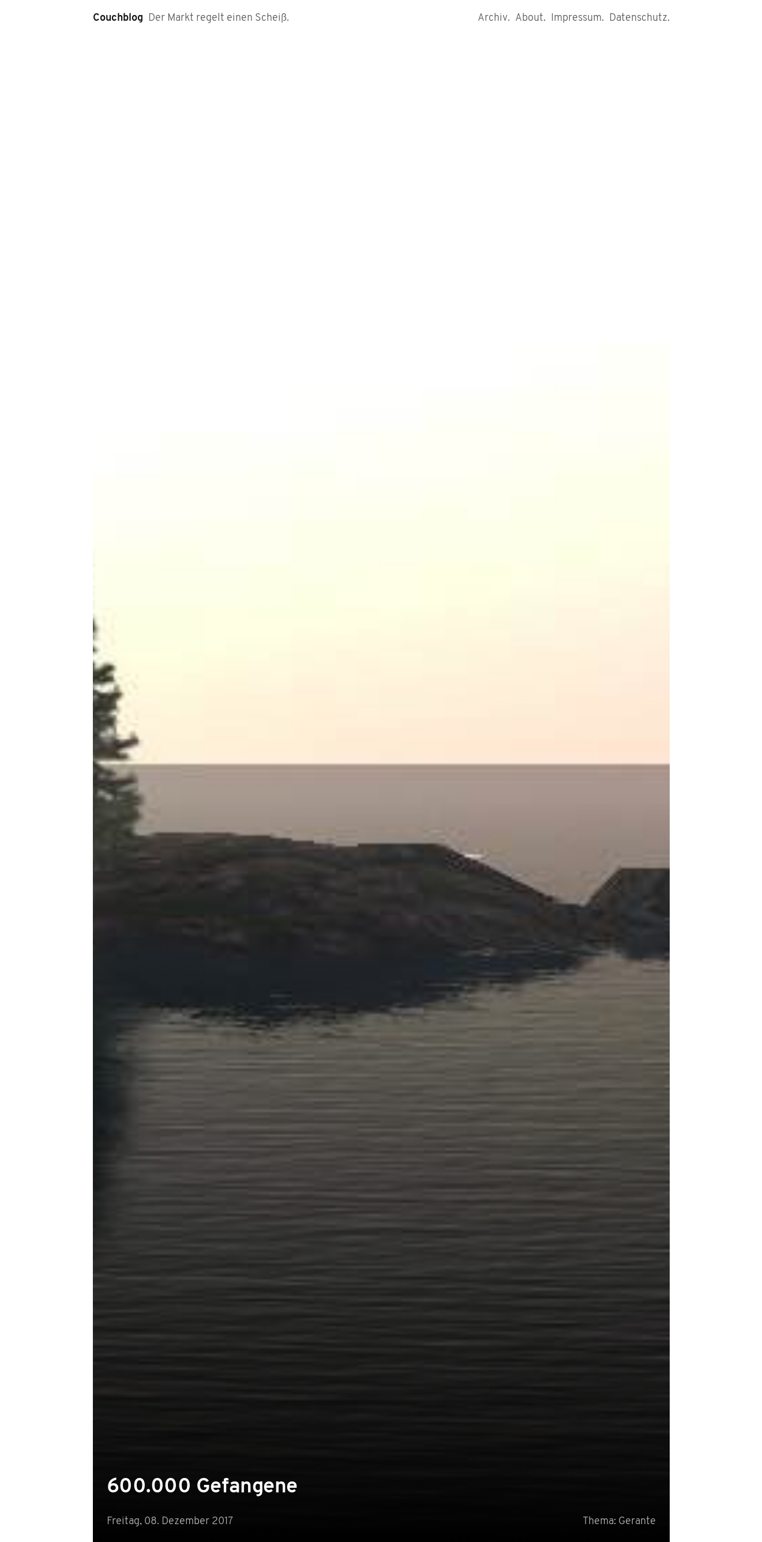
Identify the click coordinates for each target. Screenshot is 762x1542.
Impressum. (577, 18)
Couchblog (118, 18)
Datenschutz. (639, 18)
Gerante (637, 1521)
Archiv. (494, 18)
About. (530, 18)
